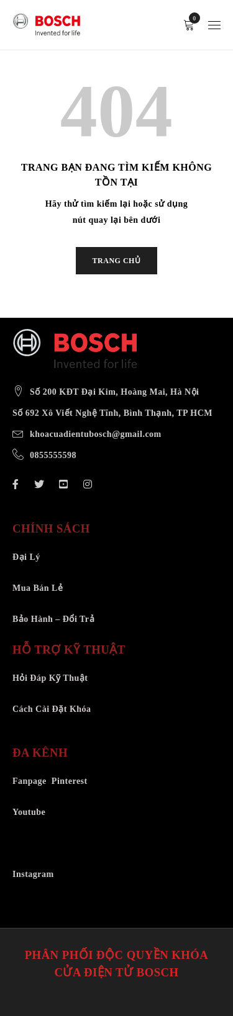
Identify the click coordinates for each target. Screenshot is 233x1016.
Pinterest (70, 781)
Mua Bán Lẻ (37, 588)
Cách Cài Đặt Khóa (51, 709)
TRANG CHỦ (117, 260)
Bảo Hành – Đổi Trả (53, 619)
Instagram (33, 874)
